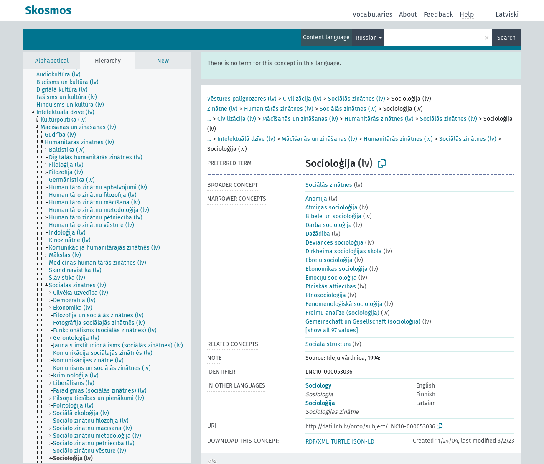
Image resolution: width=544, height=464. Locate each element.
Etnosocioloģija (325, 295)
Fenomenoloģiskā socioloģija (344, 304)
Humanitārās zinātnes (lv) (278, 108)
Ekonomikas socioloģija (336, 269)
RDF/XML (317, 441)
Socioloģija (320, 403)
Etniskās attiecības (330, 286)
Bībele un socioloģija (333, 216)
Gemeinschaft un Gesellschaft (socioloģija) (363, 321)
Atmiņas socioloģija (331, 207)
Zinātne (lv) (222, 108)
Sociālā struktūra (328, 344)
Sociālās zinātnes (328, 185)
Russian (366, 37)
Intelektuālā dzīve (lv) (246, 139)
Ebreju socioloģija (329, 260)
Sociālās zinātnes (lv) (356, 98)
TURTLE (340, 441)
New (163, 60)
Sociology (318, 385)
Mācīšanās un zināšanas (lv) (300, 118)
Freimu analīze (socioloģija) (342, 312)
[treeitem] (62, 75)
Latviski (507, 14)
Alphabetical (52, 60)
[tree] (107, 266)
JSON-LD (363, 441)
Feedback (438, 14)
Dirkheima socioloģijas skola (343, 251)
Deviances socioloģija (334, 242)
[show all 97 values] (331, 330)
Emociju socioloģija (331, 277)
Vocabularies (372, 14)
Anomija (316, 198)
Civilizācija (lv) (302, 98)
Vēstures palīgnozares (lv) (242, 98)
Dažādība (317, 233)
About (408, 14)
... (209, 118)
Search (506, 37)
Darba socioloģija (328, 225)
